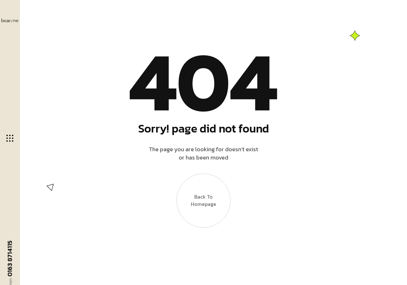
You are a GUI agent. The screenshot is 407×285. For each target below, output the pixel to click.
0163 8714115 (10, 258)
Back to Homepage (203, 201)
